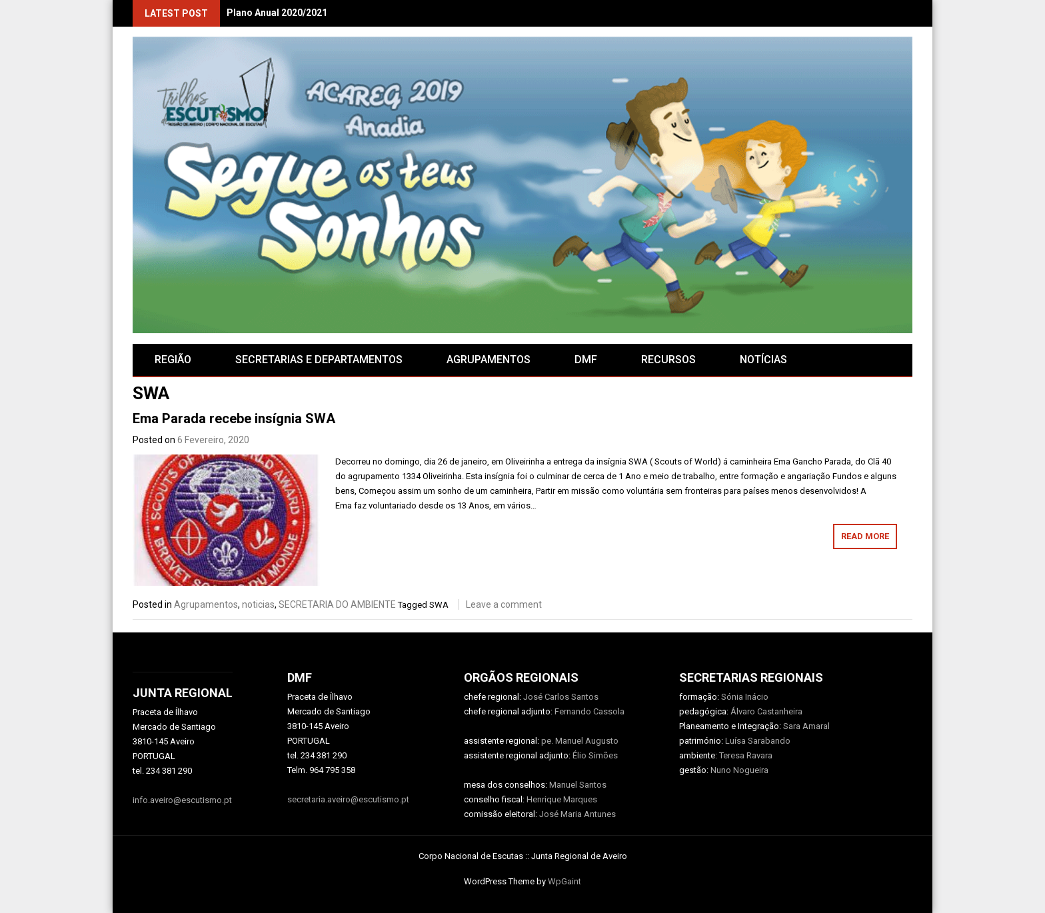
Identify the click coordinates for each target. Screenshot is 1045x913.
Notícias (763, 359)
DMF (585, 359)
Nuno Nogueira (739, 770)
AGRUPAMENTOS (488, 359)
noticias (258, 604)
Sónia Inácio (744, 697)
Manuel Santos (577, 785)
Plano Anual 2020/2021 (277, 12)
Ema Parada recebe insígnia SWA (234, 419)
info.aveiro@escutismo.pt (182, 800)
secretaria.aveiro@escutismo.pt (348, 799)
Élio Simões (595, 755)
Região (173, 359)
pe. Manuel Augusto (579, 741)
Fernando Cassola (589, 711)
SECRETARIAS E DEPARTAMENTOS (319, 359)
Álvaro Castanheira (766, 711)
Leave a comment (504, 604)
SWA (439, 605)
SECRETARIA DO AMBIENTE (337, 604)
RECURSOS (668, 359)
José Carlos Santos (560, 697)
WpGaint (564, 881)
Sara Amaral (806, 726)
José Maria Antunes (577, 814)
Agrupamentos (206, 604)
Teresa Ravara (745, 755)
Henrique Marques (561, 799)
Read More (865, 536)
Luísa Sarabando (757, 741)
